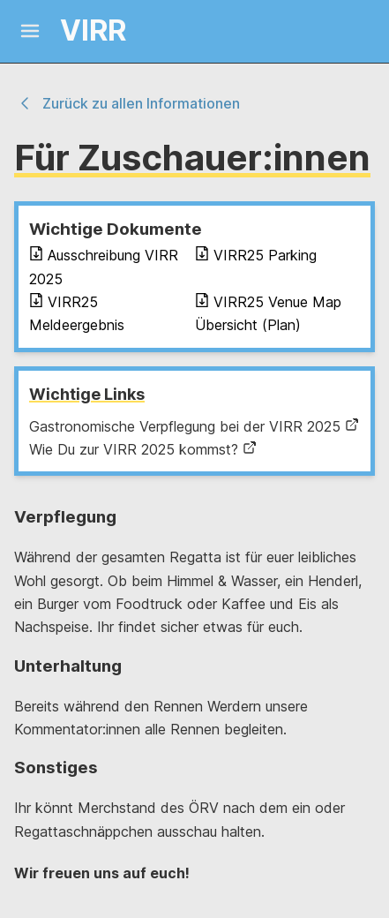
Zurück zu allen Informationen (127, 103)
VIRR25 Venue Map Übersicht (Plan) (268, 313)
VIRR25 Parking (256, 255)
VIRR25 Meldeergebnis (76, 313)
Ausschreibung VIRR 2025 (103, 266)
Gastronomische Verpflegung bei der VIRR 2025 (194, 426)
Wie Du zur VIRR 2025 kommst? (143, 449)
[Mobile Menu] (30, 30)
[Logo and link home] (77, 31)
